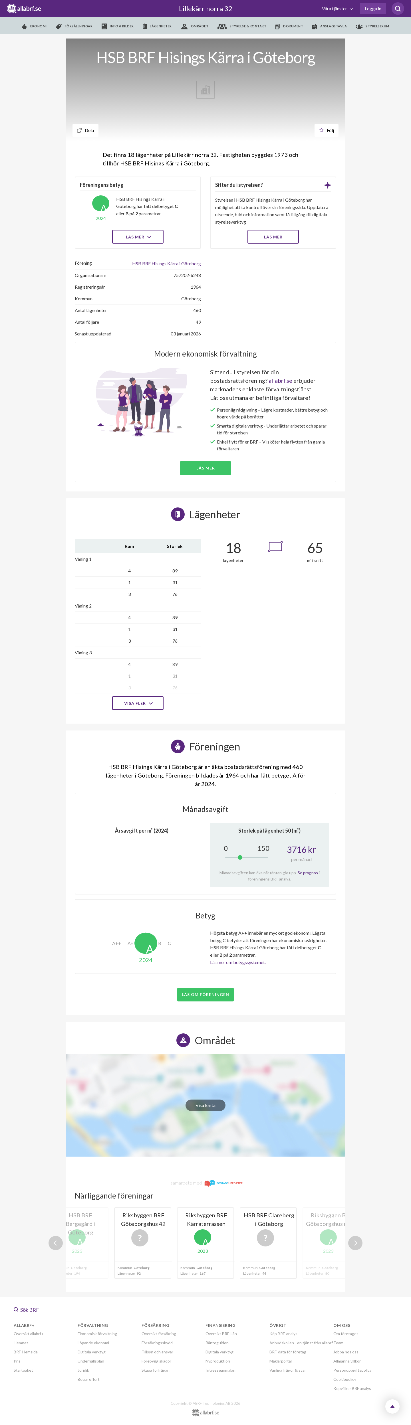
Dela (85, 130)
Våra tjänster (335, 8)
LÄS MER (273, 236)
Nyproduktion (218, 1361)
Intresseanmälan (220, 1370)
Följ (326, 130)
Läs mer (138, 236)
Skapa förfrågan (156, 1370)
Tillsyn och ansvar (157, 1351)
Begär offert (89, 1379)
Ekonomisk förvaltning (97, 1333)
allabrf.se (280, 380)
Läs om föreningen (205, 994)
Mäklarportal (280, 1361)
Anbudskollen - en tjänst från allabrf (301, 1342)
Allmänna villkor (347, 1361)
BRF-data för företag (287, 1351)
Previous (56, 1243)
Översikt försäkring (159, 1333)
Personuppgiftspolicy (352, 1370)
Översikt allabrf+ (29, 1333)
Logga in (373, 8)
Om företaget (345, 1333)
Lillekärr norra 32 (205, 8)
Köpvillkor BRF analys (352, 1388)
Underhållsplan (91, 1361)
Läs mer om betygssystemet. (238, 962)
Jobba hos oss (345, 1351)
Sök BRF (26, 1310)
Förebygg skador (156, 1361)
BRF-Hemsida (26, 1351)
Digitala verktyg (92, 1351)
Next (355, 1243)
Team (338, 1342)
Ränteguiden (217, 1342)
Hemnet (21, 1342)
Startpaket (23, 1370)
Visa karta (205, 1105)
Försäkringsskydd (157, 1342)
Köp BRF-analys (283, 1333)
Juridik (83, 1370)
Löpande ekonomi (93, 1342)
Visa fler (138, 703)
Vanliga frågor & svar (287, 1370)
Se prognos (308, 872)
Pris (17, 1361)
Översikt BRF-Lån (221, 1333)
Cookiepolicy (344, 1379)
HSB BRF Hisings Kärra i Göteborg (166, 263)
